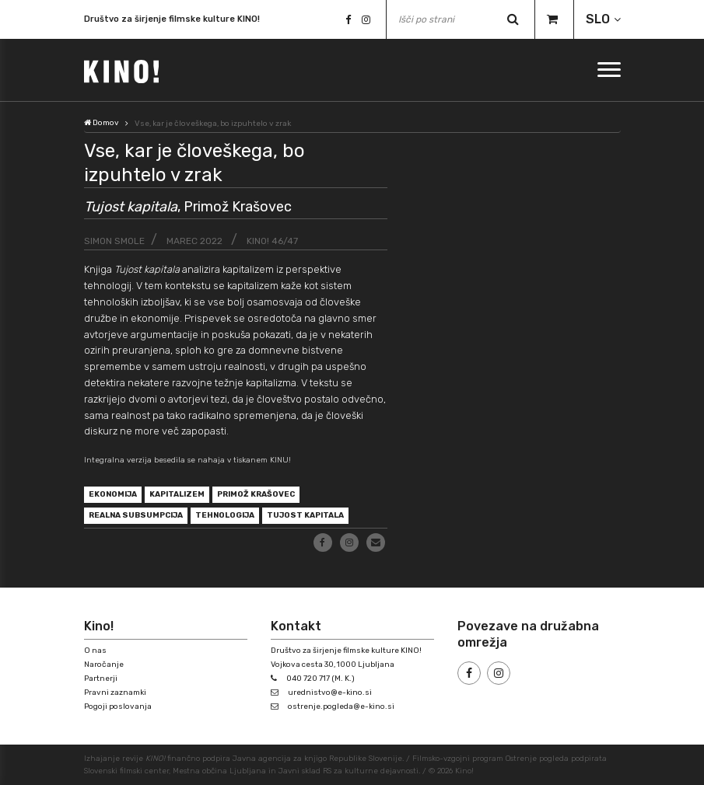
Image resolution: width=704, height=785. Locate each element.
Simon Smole (114, 241)
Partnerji (100, 678)
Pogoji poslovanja (118, 706)
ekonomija (113, 494)
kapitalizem (177, 494)
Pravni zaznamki (115, 692)
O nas (95, 650)
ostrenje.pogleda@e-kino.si (341, 706)
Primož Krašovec (256, 494)
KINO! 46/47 (272, 241)
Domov (101, 122)
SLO (598, 19)
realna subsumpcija (136, 515)
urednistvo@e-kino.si (330, 692)
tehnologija (224, 515)
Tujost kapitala (305, 515)
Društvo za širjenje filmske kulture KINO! (172, 19)
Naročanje (104, 664)
